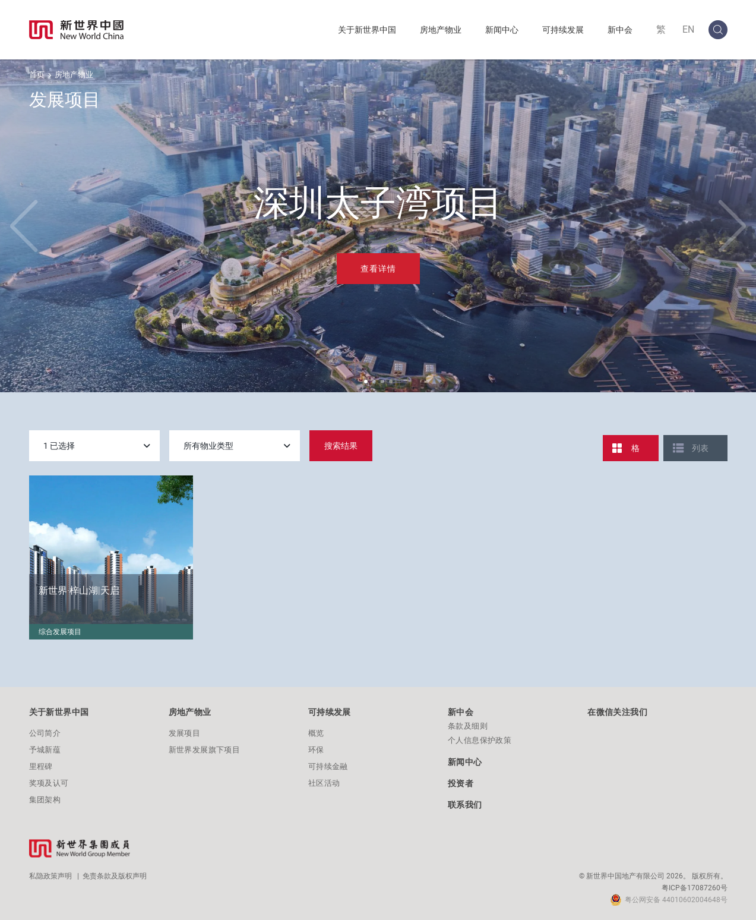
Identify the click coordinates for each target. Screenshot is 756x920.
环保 (316, 749)
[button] (366, 381)
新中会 (620, 29)
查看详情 (378, 268)
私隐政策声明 (50, 876)
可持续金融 (328, 766)
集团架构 (45, 799)
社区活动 (324, 783)
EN (688, 29)
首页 (37, 74)
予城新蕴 (45, 749)
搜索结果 (341, 445)
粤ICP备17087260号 (694, 888)
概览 (316, 733)
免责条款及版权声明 (115, 876)
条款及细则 (468, 725)
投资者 (460, 783)
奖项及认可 (49, 783)
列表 (700, 448)
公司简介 (45, 733)
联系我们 (465, 804)
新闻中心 (501, 29)
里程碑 (41, 766)
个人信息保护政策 (479, 740)
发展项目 (185, 733)
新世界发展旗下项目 (205, 749)
